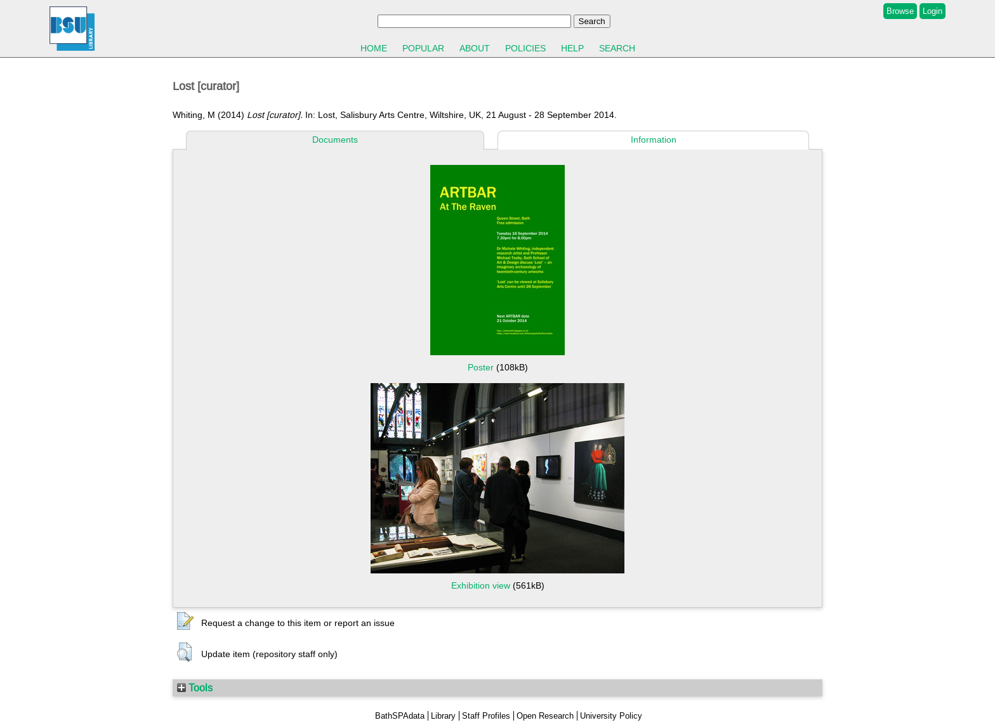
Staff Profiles (486, 716)
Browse (900, 11)
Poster (481, 367)
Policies (525, 48)
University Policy (611, 716)
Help (572, 48)
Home (373, 48)
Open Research (545, 716)
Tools (195, 687)
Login (932, 11)
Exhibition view (480, 585)
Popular (423, 48)
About (474, 48)
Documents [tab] (335, 139)
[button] (185, 621)
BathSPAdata (400, 716)
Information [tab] (653, 139)
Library (443, 716)
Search (617, 48)
